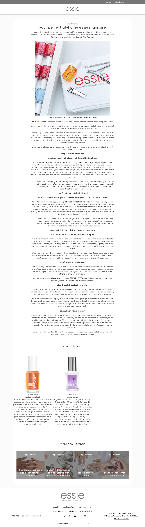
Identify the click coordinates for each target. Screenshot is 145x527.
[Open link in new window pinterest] (70, 516)
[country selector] (72, 523)
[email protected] (121, 518)
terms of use (71, 511)
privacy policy (85, 511)
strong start (64, 274)
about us (56, 507)
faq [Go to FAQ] (91, 507)
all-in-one (79, 274)
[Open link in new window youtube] (75, 516)
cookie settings (70, 507)
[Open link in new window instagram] (85, 516)
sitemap (83, 507)
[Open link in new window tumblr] (80, 516)
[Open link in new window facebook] (60, 516)
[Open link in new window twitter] (65, 516)
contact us (58, 511)
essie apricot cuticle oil (77, 202)
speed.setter (75, 322)
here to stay (106, 271)
